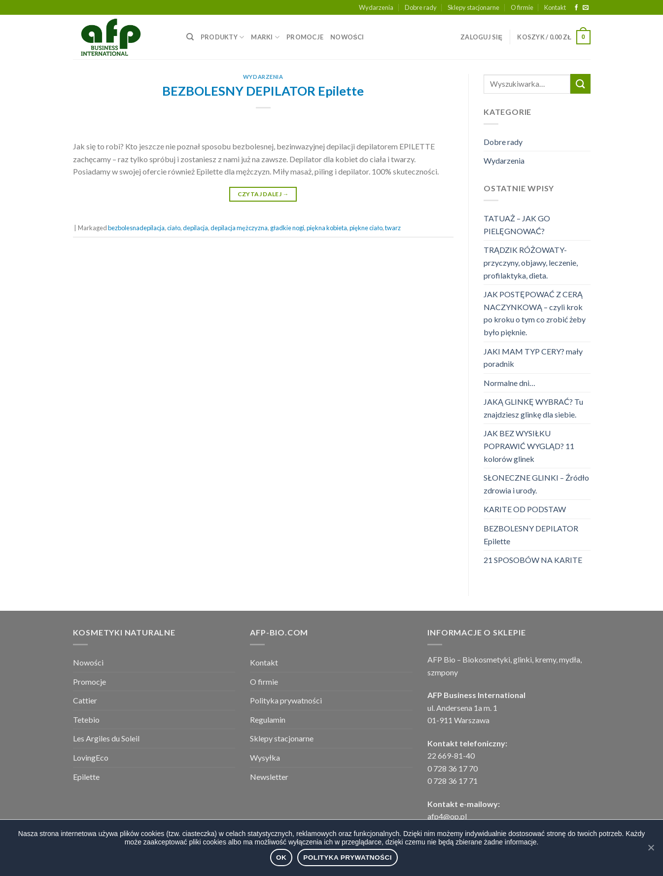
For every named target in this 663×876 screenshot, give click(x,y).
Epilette (86, 776)
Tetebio (86, 719)
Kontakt (555, 7)
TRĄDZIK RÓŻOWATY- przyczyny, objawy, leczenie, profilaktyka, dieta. (531, 262)
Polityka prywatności (286, 700)
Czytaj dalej (263, 194)
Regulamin (267, 719)
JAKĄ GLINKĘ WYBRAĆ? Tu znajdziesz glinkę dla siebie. (533, 408)
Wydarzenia (376, 7)
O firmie (522, 7)
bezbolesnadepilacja (136, 228)
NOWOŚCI (347, 37)
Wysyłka (265, 757)
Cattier (85, 700)
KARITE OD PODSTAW (525, 509)
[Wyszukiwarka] (190, 37)
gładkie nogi (287, 228)
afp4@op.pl (447, 816)
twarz (393, 228)
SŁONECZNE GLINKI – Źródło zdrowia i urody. (536, 484)
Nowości (88, 662)
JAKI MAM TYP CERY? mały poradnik (533, 358)
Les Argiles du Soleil (106, 738)
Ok (281, 857)
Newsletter (269, 776)
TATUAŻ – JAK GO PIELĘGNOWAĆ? (517, 224)
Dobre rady (421, 7)
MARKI (265, 37)
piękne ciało (366, 228)
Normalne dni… (509, 382)
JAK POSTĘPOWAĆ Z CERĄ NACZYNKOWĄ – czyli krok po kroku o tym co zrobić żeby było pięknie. (535, 313)
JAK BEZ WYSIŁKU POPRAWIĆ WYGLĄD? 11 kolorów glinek (529, 445)
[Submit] (580, 83)
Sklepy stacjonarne (473, 7)
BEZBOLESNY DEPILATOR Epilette (263, 90)
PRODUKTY (222, 37)
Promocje (89, 681)
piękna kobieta (327, 228)
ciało (173, 228)
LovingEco (90, 757)
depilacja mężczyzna (239, 228)
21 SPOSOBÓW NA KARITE (533, 559)
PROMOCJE (304, 37)
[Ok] (651, 847)
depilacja (195, 228)
